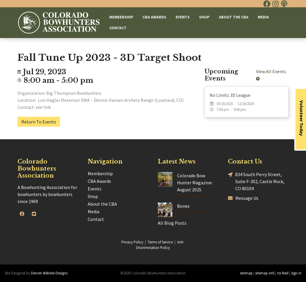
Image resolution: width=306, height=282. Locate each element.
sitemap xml (264, 273)
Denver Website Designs (49, 273)
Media (263, 17)
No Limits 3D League (230, 95)
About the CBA (233, 17)
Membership (121, 17)
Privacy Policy (132, 242)
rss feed (282, 273)
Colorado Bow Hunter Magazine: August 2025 (194, 182)
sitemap (246, 273)
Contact (118, 27)
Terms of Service (160, 242)
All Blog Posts (172, 223)
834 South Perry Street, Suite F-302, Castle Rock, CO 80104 (256, 181)
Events (183, 17)
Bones (183, 206)
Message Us (243, 198)
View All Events (272, 74)
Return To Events (38, 122)
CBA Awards (154, 17)
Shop (204, 17)
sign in (296, 273)
